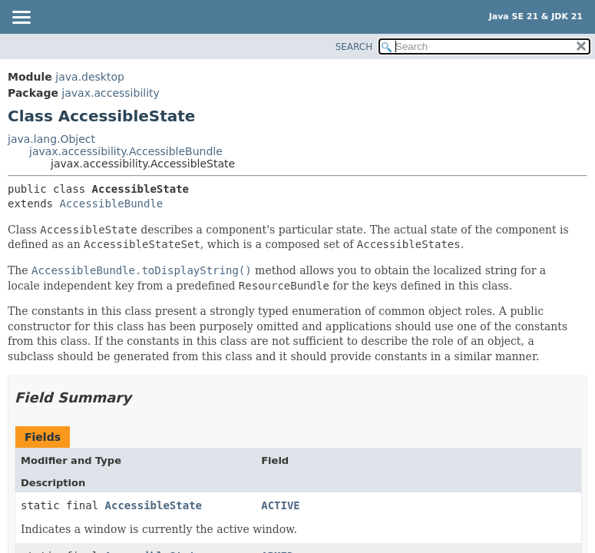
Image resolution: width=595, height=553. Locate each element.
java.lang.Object (51, 139)
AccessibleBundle (111, 203)
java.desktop (89, 77)
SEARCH (354, 46)
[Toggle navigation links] (21, 18)
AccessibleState (153, 505)
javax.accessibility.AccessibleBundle (126, 151)
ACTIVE (280, 505)
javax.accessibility (110, 93)
